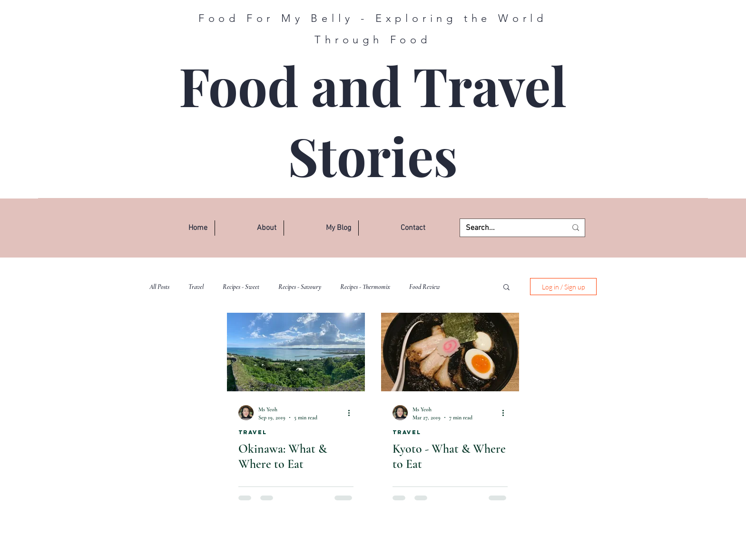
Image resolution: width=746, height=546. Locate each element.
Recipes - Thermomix (365, 287)
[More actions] (352, 412)
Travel (196, 287)
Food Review (424, 287)
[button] (249, 228)
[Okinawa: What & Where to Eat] (296, 352)
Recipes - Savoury (299, 287)
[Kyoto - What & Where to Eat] (450, 352)
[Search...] (509, 228)
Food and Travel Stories (373, 120)
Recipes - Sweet (241, 287)
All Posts (159, 287)
